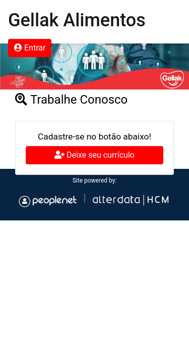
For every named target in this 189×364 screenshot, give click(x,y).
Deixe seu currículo (94, 155)
